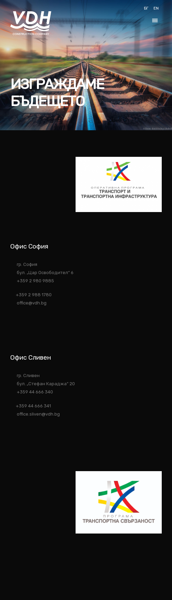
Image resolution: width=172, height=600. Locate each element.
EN (156, 8)
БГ (146, 8)
